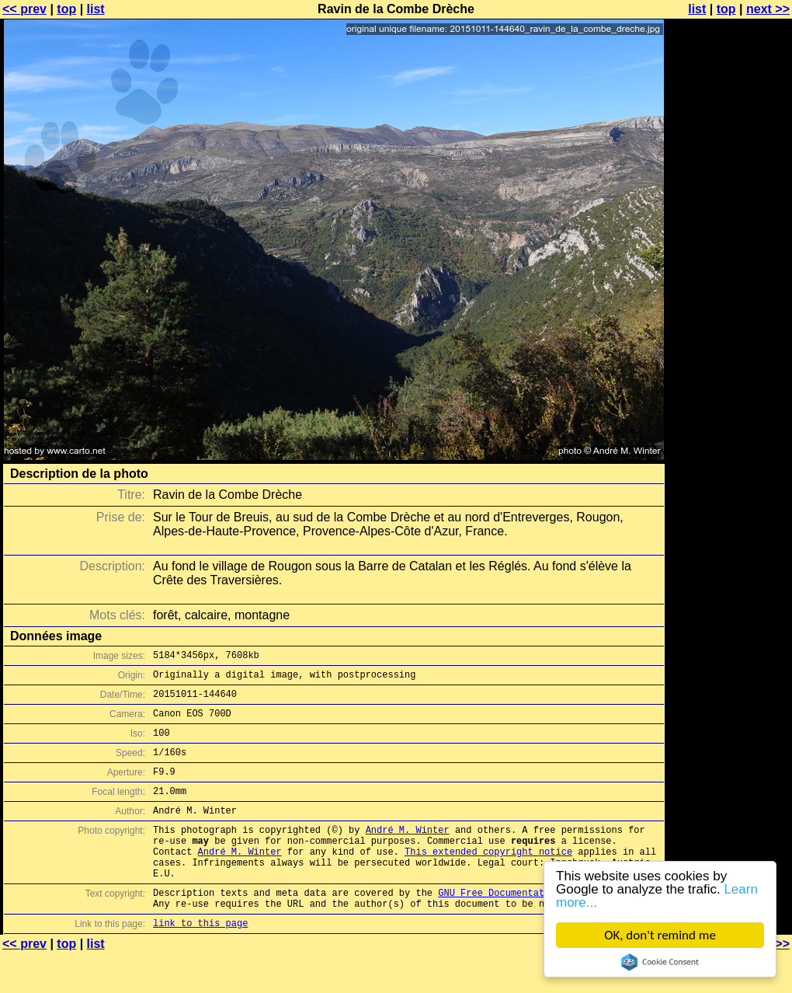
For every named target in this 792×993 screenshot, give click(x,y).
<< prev (24, 9)
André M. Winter (408, 852)
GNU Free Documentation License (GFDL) (541, 927)
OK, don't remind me (660, 935)
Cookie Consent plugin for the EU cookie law (660, 961)
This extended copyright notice (488, 879)
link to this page (200, 962)
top (66, 9)
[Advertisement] (729, 385)
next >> (768, 9)
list (96, 9)
